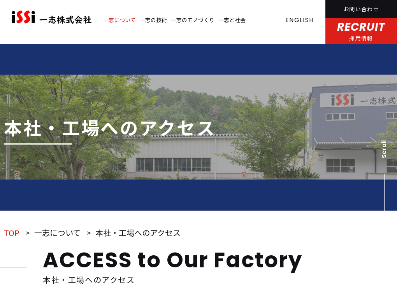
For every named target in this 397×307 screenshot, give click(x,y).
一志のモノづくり (192, 19)
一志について (119, 19)
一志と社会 (232, 19)
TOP (11, 232)
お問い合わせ (361, 9)
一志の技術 (153, 19)
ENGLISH (299, 20)
